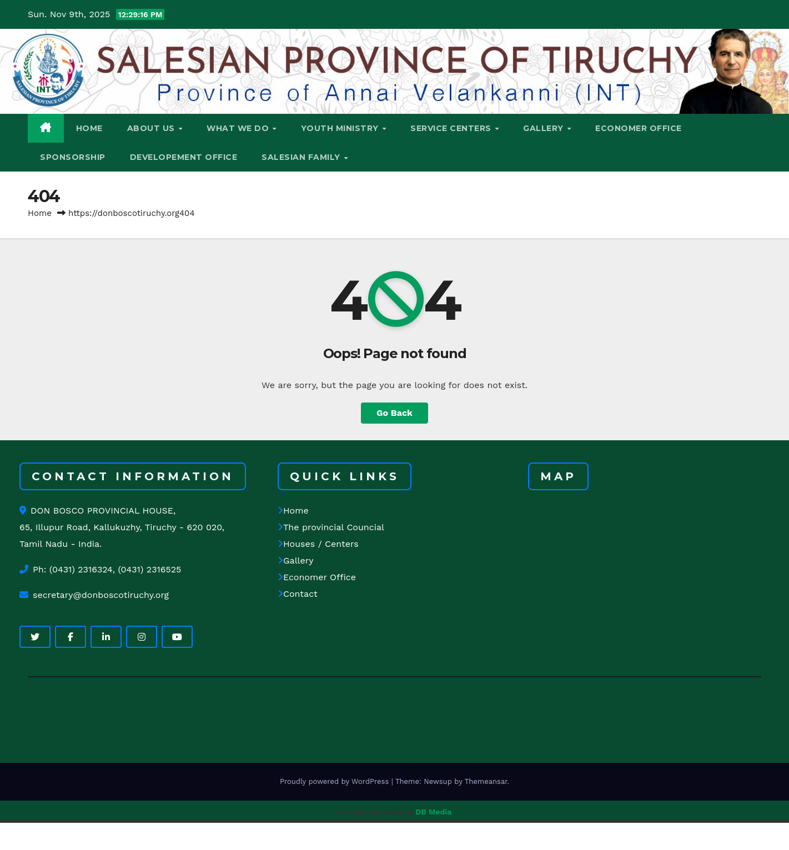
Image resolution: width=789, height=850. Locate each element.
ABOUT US (152, 128)
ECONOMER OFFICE (638, 128)
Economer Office (317, 577)
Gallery (295, 561)
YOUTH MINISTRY (341, 128)
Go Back (394, 413)
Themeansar (486, 781)
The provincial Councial (331, 527)
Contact (298, 594)
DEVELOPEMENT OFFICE (184, 157)
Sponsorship (72, 157)
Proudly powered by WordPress (335, 781)
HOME (89, 128)
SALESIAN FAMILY (302, 157)
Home (40, 213)
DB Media (433, 811)
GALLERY (544, 128)
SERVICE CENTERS (452, 128)
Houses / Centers (318, 544)
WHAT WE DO (239, 128)
